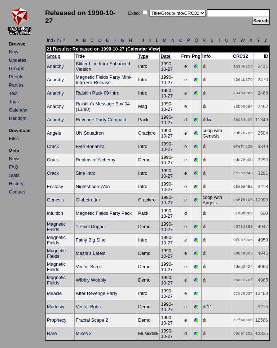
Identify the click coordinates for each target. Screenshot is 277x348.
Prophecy (56, 320)
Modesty (55, 306)
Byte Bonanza (90, 146)
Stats (14, 175)
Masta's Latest (90, 253)
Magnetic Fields (56, 226)
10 (163, 69)
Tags (14, 101)
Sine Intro (86, 173)
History (16, 183)
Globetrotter (88, 200)
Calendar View (143, 49)
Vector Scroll (89, 266)
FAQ (13, 167)
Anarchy (55, 66)
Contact (17, 192)
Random (17, 118)
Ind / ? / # (56, 40)
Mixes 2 (84, 333)
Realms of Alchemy (95, 159)
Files (14, 138)
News (15, 158)
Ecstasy (55, 186)
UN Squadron (90, 133)
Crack (53, 146)
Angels (54, 133)
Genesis (55, 200)
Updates (17, 60)
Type (143, 56)
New (13, 52)
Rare (52, 333)
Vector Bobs (88, 306)
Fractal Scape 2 (92, 320)
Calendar (18, 110)
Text (13, 93)
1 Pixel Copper (91, 226)
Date (166, 56)
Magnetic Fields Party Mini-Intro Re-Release (103, 79)
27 (170, 69)
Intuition (55, 213)
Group (53, 56)
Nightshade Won (93, 186)
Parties (16, 85)
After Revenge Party (96, 293)
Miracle (54, 293)
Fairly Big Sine (91, 240)
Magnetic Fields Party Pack (104, 213)
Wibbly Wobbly (91, 280)
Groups (16, 68)
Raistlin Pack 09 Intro (97, 93)
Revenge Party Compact (101, 119)
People (16, 76)
